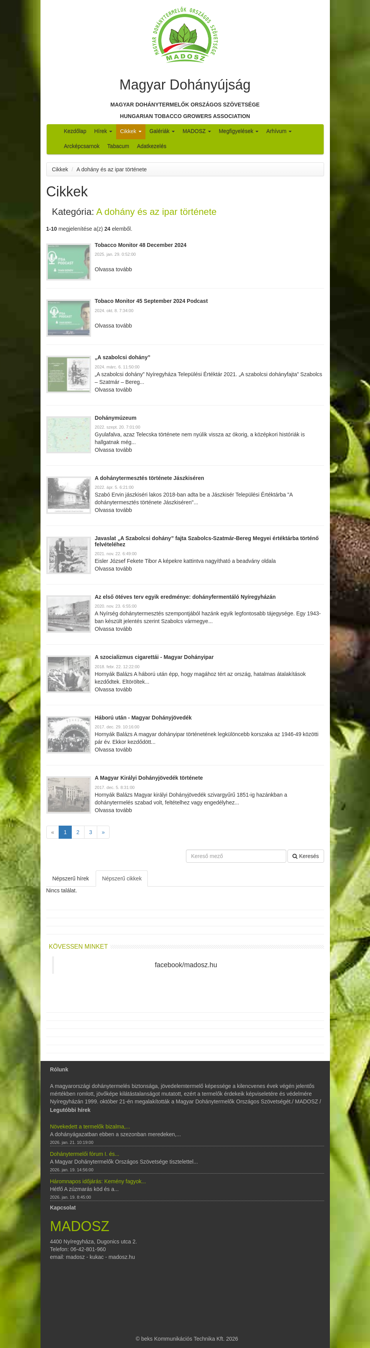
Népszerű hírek (70, 878)
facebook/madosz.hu (186, 965)
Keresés (305, 856)
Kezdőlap (75, 131)
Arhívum (279, 131)
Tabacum (118, 146)
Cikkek (131, 131)
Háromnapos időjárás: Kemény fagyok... (98, 1181)
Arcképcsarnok (82, 146)
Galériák (162, 131)
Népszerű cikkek (122, 878)
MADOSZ (196, 131)
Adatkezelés (151, 146)
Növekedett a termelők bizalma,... (90, 1126)
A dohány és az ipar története (111, 169)
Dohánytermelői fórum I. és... (85, 1154)
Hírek (103, 131)
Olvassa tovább (113, 269)
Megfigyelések (238, 131)
